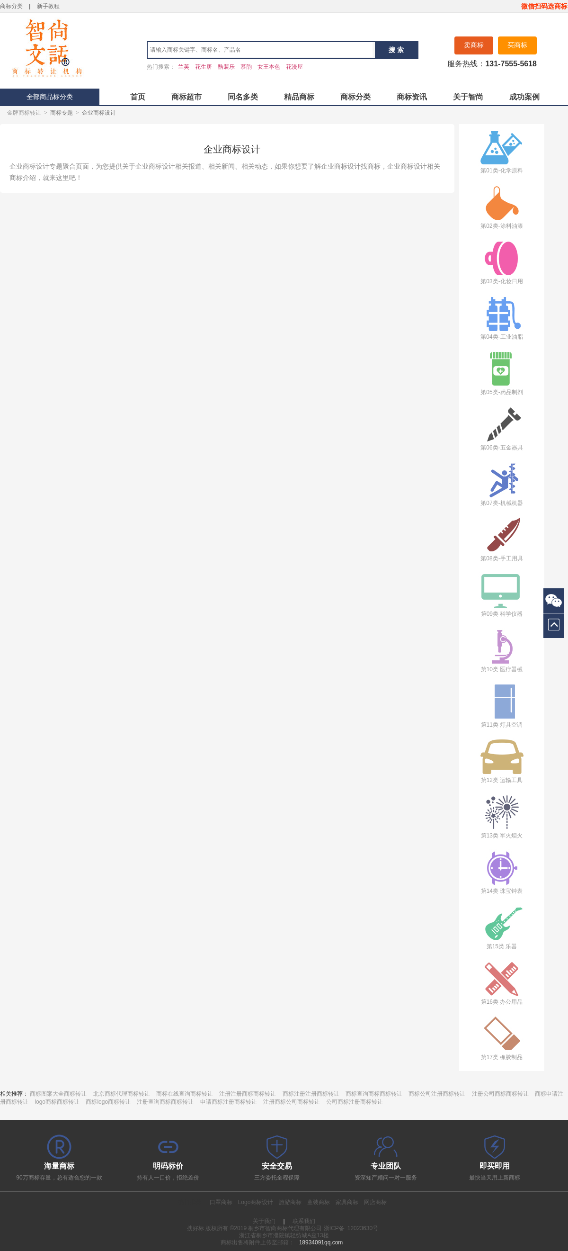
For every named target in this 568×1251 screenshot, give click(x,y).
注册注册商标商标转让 (247, 1093)
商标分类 (11, 6)
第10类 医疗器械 (501, 650)
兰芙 (183, 66)
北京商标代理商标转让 (121, 1093)
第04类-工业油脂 (501, 317)
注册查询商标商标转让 (165, 1101)
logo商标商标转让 (57, 1101)
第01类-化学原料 (501, 151)
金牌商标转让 (24, 112)
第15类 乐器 (501, 927)
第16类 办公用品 (501, 982)
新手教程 (48, 6)
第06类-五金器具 (501, 428)
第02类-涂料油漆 (501, 206)
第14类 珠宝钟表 (501, 871)
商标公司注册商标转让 (436, 1093)
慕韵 (246, 66)
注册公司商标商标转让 (500, 1093)
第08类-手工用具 (501, 539)
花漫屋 (294, 66)
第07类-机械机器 (501, 483)
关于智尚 (468, 97)
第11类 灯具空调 (501, 705)
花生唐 (203, 66)
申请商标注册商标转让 (228, 1101)
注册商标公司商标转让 (291, 1101)
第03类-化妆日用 (501, 262)
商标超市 (186, 97)
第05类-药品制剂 (501, 373)
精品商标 (299, 97)
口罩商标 (221, 1202)
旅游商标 (290, 1202)
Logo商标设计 (256, 1202)
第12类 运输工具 (501, 760)
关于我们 (264, 1221)
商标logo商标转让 (108, 1101)
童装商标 (318, 1202)
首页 (137, 97)
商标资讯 (412, 97)
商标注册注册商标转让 (311, 1093)
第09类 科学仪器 (501, 594)
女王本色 (268, 66)
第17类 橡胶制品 (501, 1038)
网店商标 (375, 1202)
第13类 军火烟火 (501, 816)
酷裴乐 (226, 66)
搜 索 (396, 50)
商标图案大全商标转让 (58, 1093)
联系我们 (304, 1221)
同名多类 (243, 97)
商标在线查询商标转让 (184, 1093)
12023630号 (362, 1228)
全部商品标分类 (50, 96)
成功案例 (524, 97)
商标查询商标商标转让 (374, 1093)
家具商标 (347, 1202)
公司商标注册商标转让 (354, 1101)
